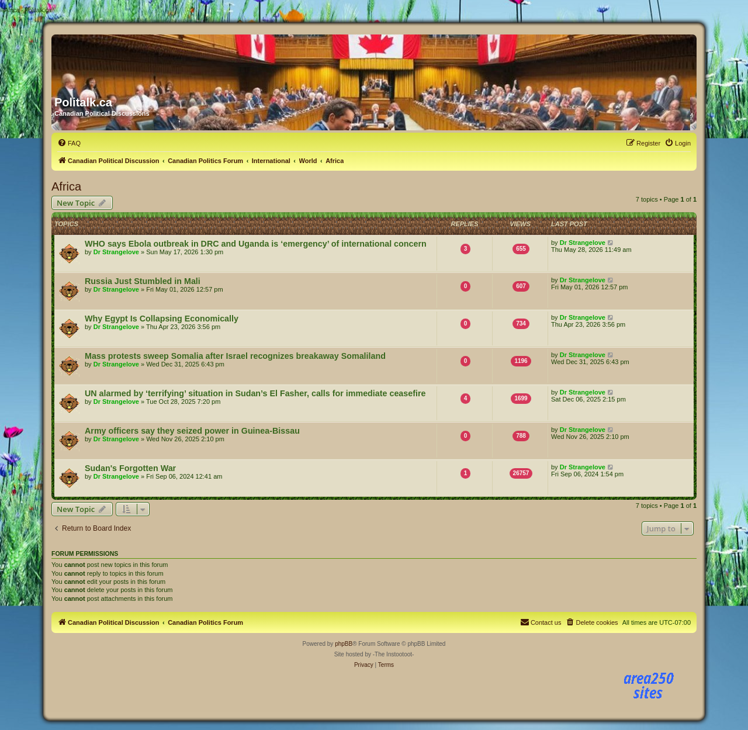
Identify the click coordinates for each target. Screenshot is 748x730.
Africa (66, 186)
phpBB (343, 644)
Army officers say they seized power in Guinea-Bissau (192, 430)
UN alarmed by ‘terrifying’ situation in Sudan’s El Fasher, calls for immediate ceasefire (255, 393)
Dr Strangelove (116, 251)
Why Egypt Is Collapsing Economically (161, 318)
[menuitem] (69, 143)
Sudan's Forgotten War (130, 468)
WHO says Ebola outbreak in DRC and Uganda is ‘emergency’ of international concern (256, 243)
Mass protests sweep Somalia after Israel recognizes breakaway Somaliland (235, 356)
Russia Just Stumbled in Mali (142, 281)
